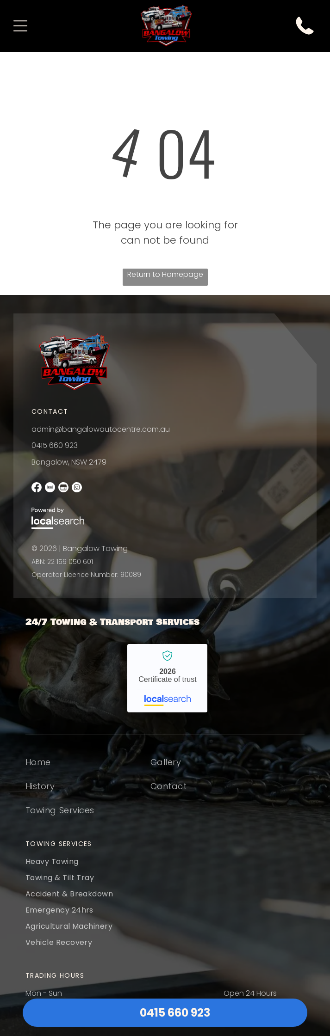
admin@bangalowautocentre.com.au (100, 429)
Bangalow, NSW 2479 (68, 462)
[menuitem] (59, 768)
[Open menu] (20, 26)
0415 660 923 (54, 445)
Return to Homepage (165, 274)
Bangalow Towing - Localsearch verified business (167, 678)
